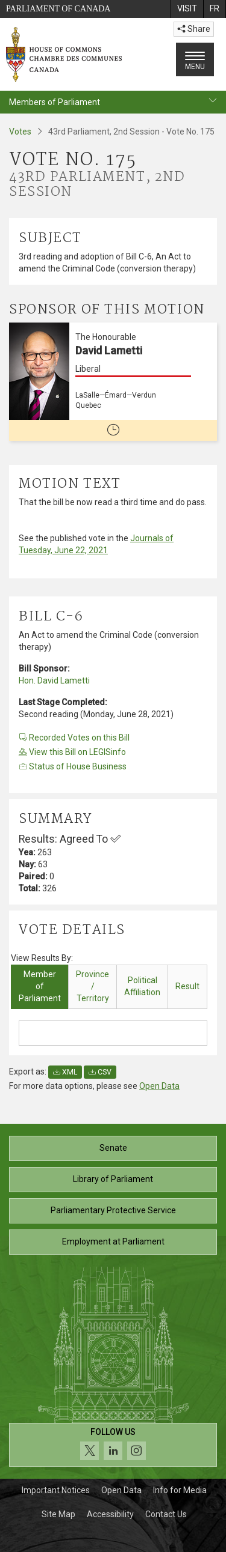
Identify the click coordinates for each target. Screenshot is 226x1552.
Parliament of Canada (58, 8)
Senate (113, 1148)
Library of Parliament (113, 1179)
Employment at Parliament (113, 1241)
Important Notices (56, 1490)
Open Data (159, 1086)
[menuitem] (187, 9)
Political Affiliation (142, 986)
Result (187, 986)
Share (193, 29)
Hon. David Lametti (54, 680)
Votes (20, 131)
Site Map (58, 1514)
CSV (100, 1072)
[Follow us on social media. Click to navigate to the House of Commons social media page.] (113, 1445)
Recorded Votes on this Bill (74, 737)
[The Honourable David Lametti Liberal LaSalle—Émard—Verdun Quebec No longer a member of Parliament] (113, 382)
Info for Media (180, 1490)
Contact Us (166, 1514)
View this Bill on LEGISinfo (72, 752)
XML (65, 1072)
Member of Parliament (40, 986)
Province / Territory (92, 986)
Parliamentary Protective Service (113, 1210)
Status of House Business (73, 766)
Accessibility (110, 1514)
